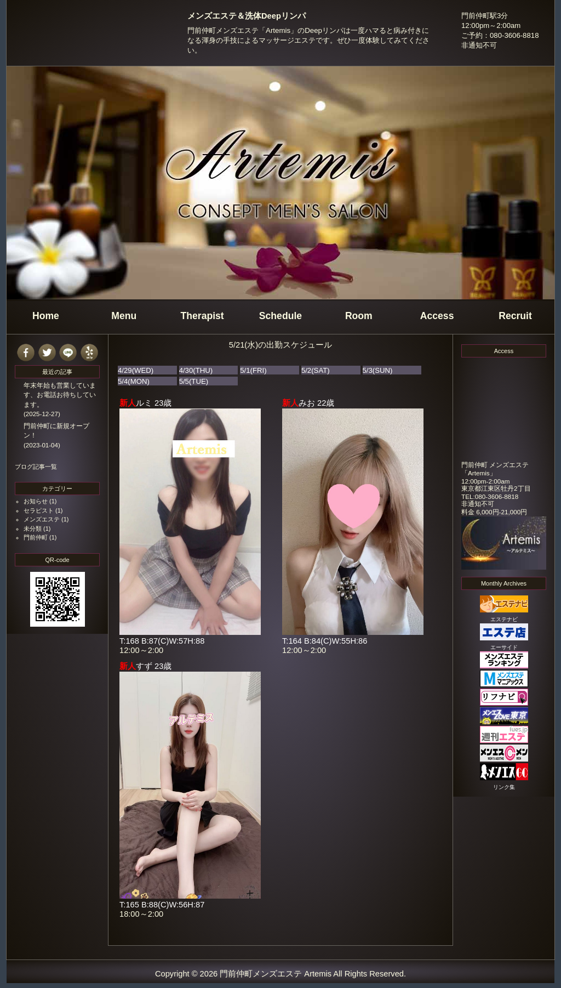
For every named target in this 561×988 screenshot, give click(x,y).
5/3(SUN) (378, 370)
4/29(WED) (135, 370)
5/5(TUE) (194, 381)
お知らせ (36, 501)
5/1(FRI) (253, 370)
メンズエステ (42, 519)
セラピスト (39, 510)
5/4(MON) (134, 381)
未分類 (33, 528)
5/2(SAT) (315, 370)
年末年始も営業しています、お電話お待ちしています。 (60, 395)
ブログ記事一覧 (36, 466)
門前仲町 (36, 537)
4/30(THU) (196, 370)
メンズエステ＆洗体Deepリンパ (246, 16)
